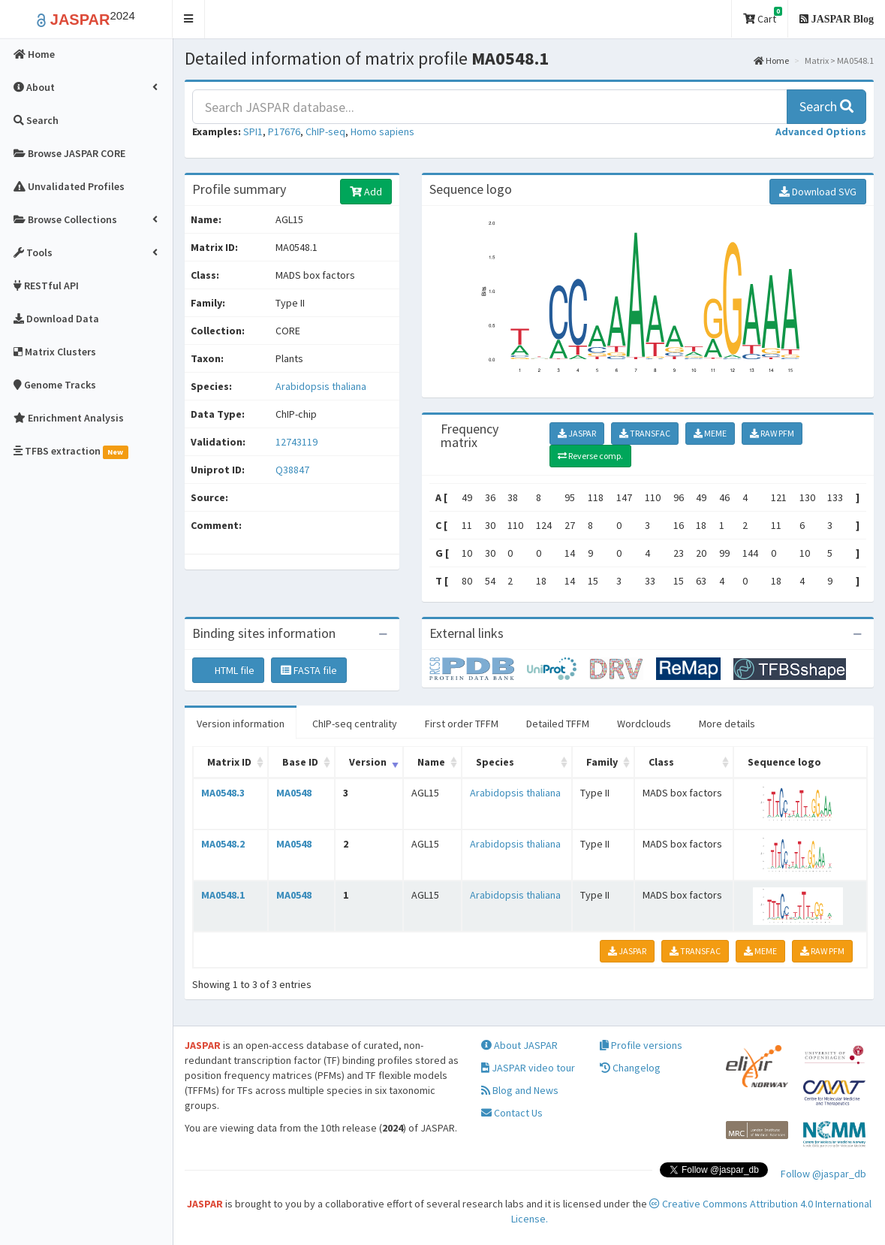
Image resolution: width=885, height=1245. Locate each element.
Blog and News (519, 1090)
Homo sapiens (382, 131)
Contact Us (512, 1113)
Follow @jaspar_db (823, 1173)
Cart (762, 16)
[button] (189, 19)
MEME (710, 433)
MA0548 (294, 792)
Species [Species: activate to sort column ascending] (495, 762)
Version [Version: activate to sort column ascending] (368, 762)
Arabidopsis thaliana (320, 386)
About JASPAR (519, 1045)
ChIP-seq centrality (354, 723)
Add (366, 191)
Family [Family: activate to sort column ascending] (602, 762)
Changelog (630, 1067)
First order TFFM (461, 723)
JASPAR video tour (528, 1067)
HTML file (228, 670)
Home (771, 60)
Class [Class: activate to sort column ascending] (661, 762)
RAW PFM (772, 433)
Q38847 (293, 469)
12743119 (296, 442)
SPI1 (253, 131)
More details (727, 723)
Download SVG (817, 191)
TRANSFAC (644, 433)
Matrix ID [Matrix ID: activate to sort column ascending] (229, 762)
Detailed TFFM (557, 723)
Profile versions (641, 1045)
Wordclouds (644, 723)
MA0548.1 (223, 895)
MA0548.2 (223, 844)
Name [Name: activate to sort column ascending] (431, 762)
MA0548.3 (223, 792)
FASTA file (309, 670)
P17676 (284, 131)
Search (826, 106)
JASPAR (577, 433)
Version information (240, 723)
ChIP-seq (325, 131)
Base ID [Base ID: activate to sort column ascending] (300, 762)
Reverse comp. (590, 455)
